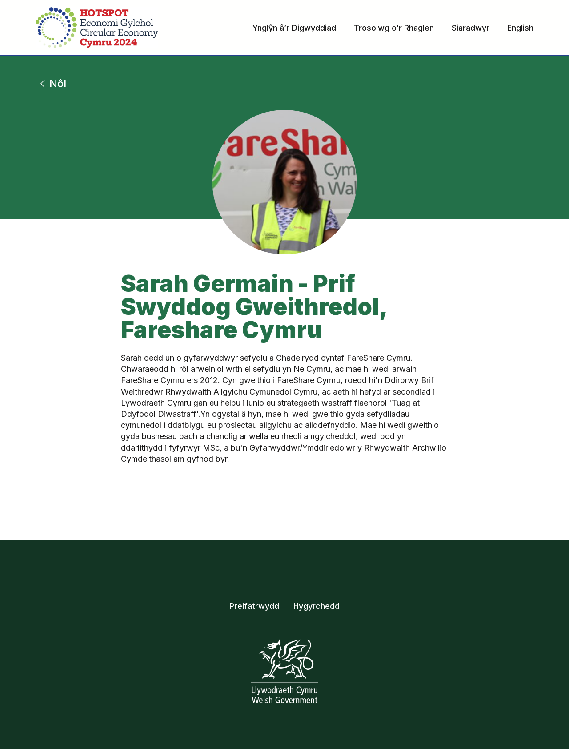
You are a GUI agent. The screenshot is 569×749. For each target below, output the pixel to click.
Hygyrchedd (316, 606)
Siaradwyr (470, 27)
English (520, 27)
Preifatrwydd (254, 606)
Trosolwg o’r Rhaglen (394, 27)
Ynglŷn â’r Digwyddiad (294, 27)
